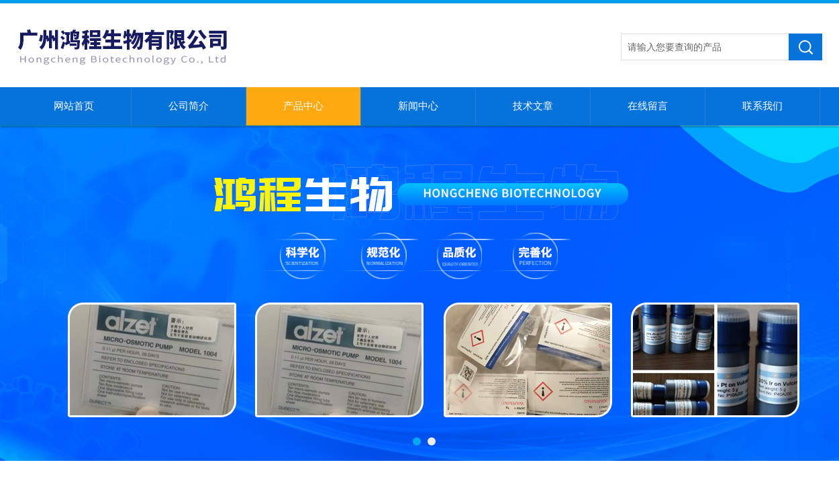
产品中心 (303, 106)
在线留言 (648, 106)
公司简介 (188, 106)
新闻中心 (418, 106)
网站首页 (74, 106)
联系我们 (762, 106)
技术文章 (533, 106)
